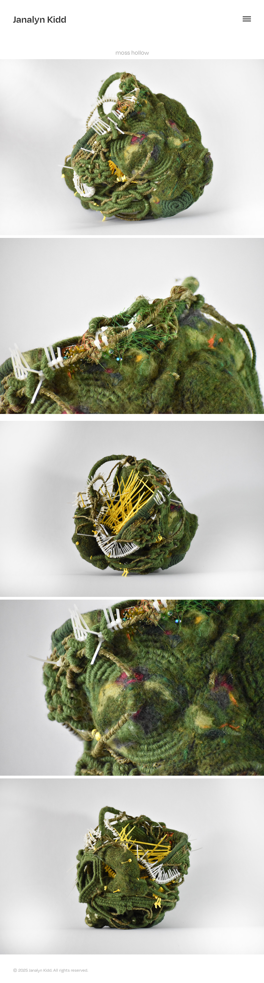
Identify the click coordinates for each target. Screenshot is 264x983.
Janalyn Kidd (39, 19)
